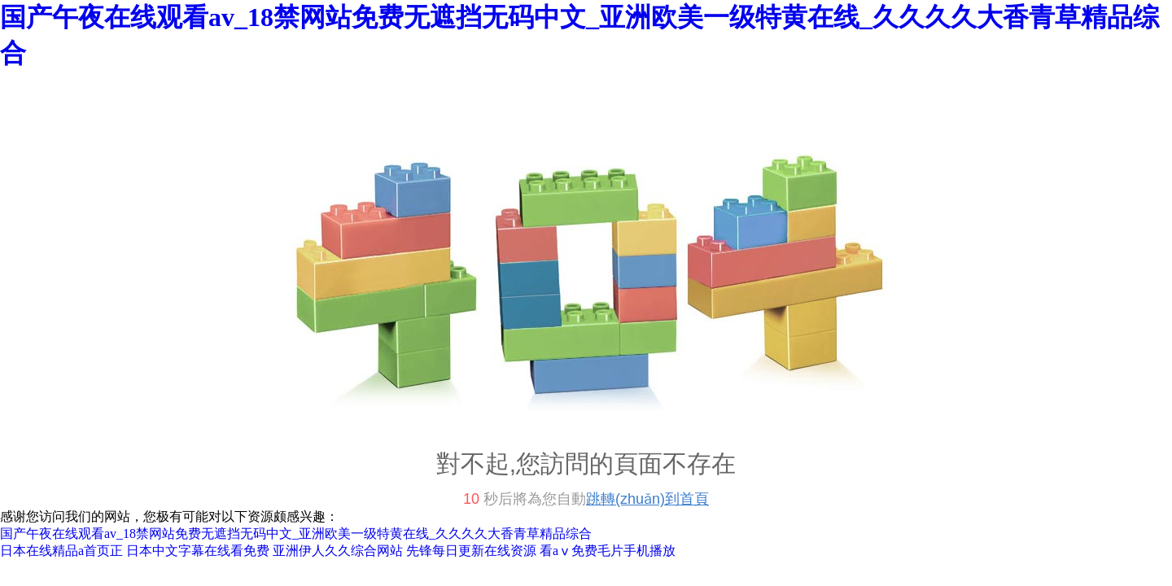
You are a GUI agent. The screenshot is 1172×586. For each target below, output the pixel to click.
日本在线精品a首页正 (61, 551)
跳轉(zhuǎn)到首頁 (647, 499)
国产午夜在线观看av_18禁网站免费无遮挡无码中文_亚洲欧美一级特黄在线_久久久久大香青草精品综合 (296, 533)
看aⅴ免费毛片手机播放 (608, 551)
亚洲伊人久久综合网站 (338, 551)
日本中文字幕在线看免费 (197, 551)
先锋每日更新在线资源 (471, 551)
